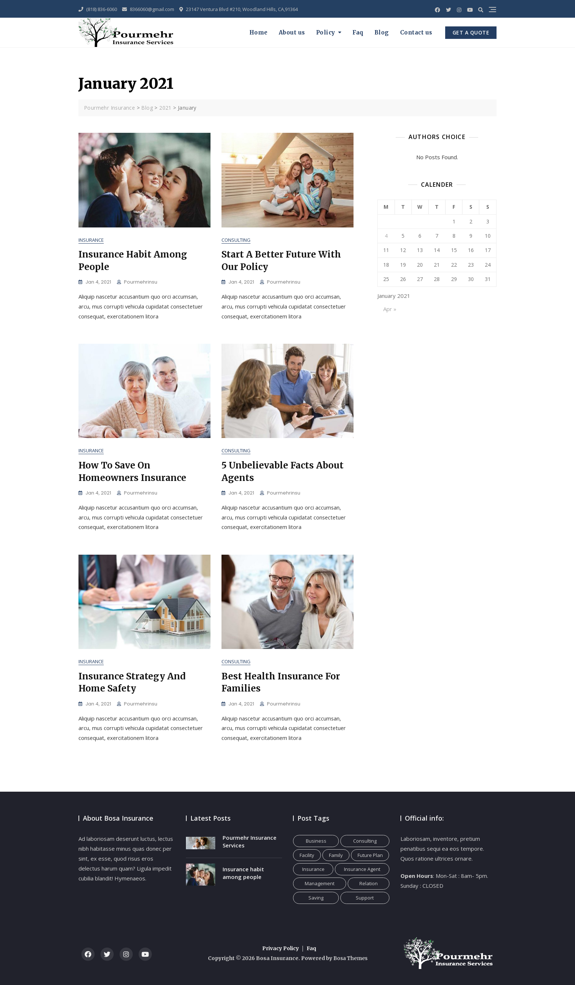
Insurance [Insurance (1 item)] (313, 869)
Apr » (389, 309)
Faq (357, 32)
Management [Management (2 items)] (319, 883)
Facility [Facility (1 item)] (307, 855)
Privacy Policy (280, 948)
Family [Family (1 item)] (336, 855)
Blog (381, 32)
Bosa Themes (350, 958)
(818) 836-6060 (97, 9)
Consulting (235, 240)
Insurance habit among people (243, 872)
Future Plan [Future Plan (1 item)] (370, 855)
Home (258, 32)
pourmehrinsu (140, 282)
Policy (325, 32)
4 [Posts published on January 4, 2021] (386, 235)
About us (292, 32)
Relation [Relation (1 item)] (368, 883)
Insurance (91, 240)
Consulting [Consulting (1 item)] (365, 841)
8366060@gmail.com (148, 9)
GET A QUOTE (471, 32)
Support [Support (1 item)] (365, 897)
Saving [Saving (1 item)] (315, 897)
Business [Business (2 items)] (316, 841)
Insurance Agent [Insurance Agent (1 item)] (362, 869)
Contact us (416, 32)
